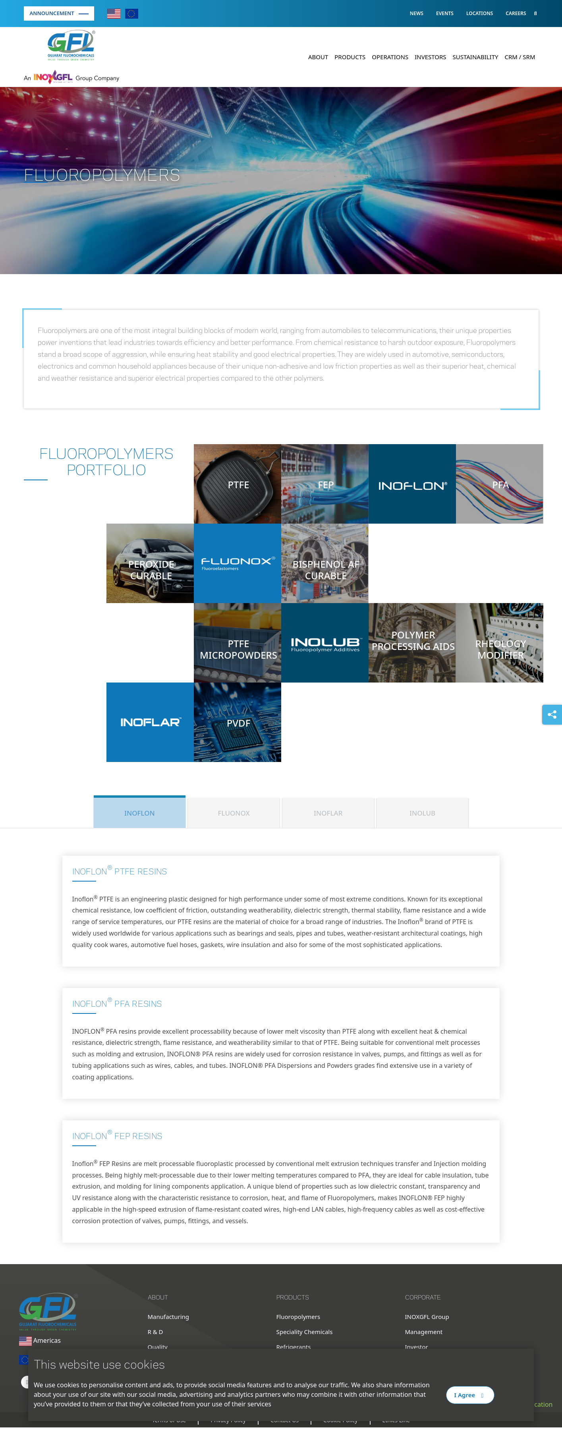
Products (349, 57)
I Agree (470, 1395)
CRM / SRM (520, 57)
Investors (430, 57)
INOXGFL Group (427, 1318)
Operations (390, 57)
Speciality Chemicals (304, 1333)
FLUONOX (234, 813)
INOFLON (139, 813)
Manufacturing (168, 1318)
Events (445, 13)
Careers (516, 13)
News (416, 13)
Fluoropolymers (298, 1318)
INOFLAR (328, 813)
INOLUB (422, 813)
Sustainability (475, 57)
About (318, 57)
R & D (155, 1333)
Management (424, 1333)
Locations (479, 13)
